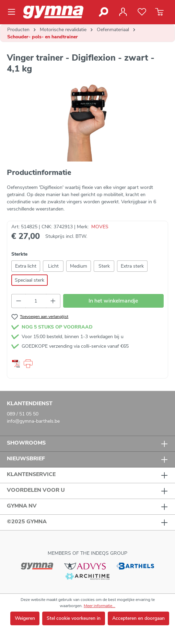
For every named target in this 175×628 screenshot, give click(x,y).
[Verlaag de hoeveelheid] (18, 301)
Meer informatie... (99, 605)
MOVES (99, 226)
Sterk (104, 266)
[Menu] (13, 12)
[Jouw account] (123, 12)
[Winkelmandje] (159, 12)
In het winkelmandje (113, 301)
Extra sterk (132, 266)
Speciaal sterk (29, 280)
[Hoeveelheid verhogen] (53, 301)
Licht (53, 266)
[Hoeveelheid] (36, 301)
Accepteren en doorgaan (138, 618)
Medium (78, 266)
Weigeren (25, 618)
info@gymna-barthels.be (33, 421)
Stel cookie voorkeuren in (74, 618)
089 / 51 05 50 (22, 414)
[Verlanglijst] (142, 12)
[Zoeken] (103, 12)
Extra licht (25, 266)
